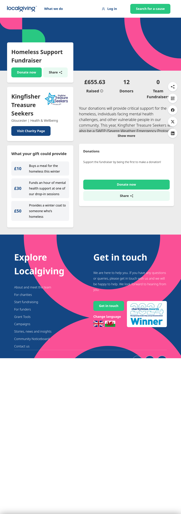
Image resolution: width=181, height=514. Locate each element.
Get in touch (108, 325)
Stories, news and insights (32, 351)
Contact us (22, 365)
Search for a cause (150, 9)
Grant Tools (22, 336)
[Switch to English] (98, 343)
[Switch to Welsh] (110, 343)
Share (55, 72)
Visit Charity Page (31, 131)
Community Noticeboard (31, 358)
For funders (22, 329)
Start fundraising (26, 321)
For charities (23, 314)
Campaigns (22, 343)
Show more (126, 176)
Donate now (26, 72)
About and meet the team (32, 307)
